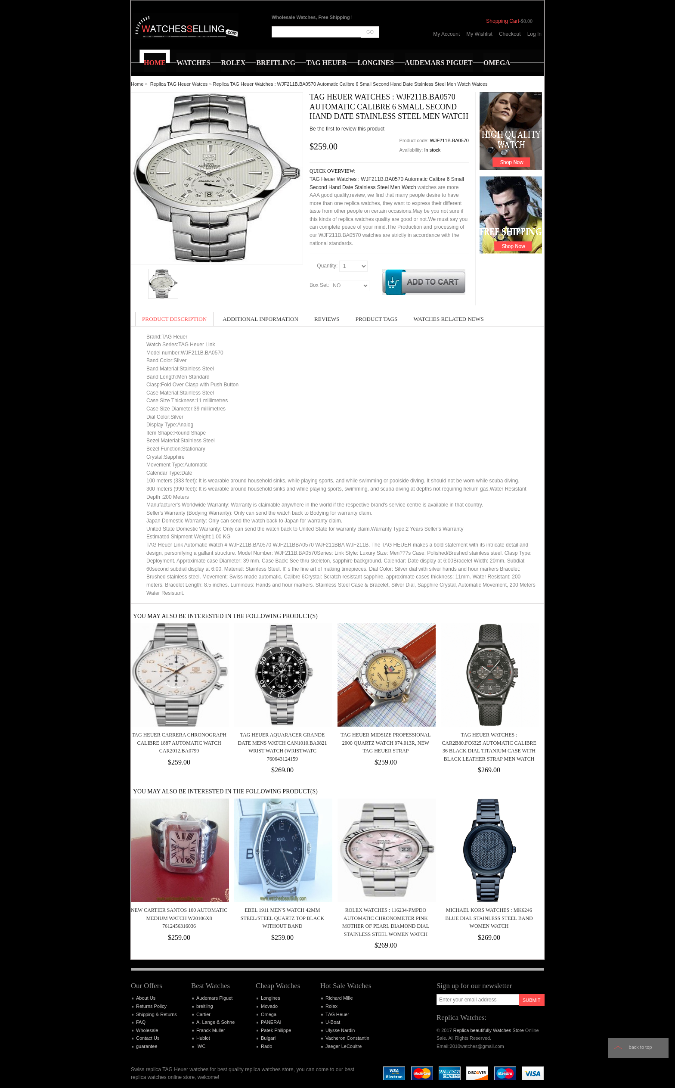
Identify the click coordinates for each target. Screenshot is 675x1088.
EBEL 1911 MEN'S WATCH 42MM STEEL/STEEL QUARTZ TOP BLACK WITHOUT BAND (282, 918)
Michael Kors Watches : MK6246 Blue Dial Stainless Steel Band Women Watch (489, 918)
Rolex (331, 1006)
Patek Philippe (276, 1030)
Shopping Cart (502, 21)
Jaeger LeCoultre (343, 1046)
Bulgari (268, 1038)
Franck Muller (210, 1030)
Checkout (510, 34)
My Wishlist (479, 34)
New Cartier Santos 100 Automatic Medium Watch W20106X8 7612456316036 (179, 918)
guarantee (147, 1046)
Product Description (174, 319)
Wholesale (147, 1030)
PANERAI (271, 1022)
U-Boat (332, 1022)
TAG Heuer (337, 1014)
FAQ (141, 1022)
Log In (534, 34)
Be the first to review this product (347, 129)
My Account (446, 34)
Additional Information (260, 319)
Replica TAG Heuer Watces (179, 84)
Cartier (203, 1014)
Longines (270, 998)
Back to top (640, 1047)
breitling (204, 1006)
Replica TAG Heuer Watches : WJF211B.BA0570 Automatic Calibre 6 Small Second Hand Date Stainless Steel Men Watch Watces (350, 84)
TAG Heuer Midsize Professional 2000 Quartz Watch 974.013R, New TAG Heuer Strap (385, 743)
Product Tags (377, 319)
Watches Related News (448, 319)
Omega (268, 1014)
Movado (269, 1006)
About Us (145, 998)
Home (137, 84)
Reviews (327, 319)
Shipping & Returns (156, 1014)
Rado (266, 1046)
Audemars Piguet (214, 998)
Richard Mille (339, 998)
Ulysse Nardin (340, 1030)
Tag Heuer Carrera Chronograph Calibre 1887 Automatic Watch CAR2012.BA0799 (179, 743)
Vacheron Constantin (347, 1038)
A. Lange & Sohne (215, 1022)
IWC (200, 1046)
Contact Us (147, 1038)
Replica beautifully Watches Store (488, 1030)
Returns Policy (151, 1006)
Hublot (203, 1038)
